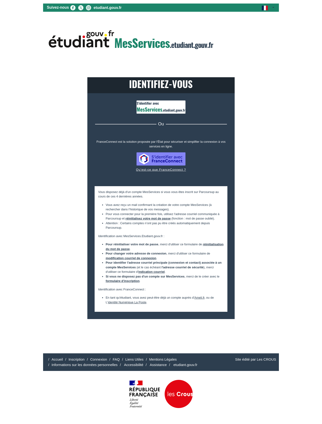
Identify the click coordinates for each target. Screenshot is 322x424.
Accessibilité (133, 365)
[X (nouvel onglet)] (81, 7)
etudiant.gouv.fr (108, 8)
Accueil (57, 359)
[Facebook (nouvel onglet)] (73, 7)
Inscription (77, 359)
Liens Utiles (134, 359)
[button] (268, 8)
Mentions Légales (163, 359)
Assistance (158, 365)
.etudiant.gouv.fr (131, 40)
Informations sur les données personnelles (85, 365)
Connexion (98, 359)
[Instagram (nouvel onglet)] (88, 7)
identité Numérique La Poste (127, 302)
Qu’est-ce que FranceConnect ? (161, 169)
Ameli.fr (199, 297)
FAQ (116, 359)
